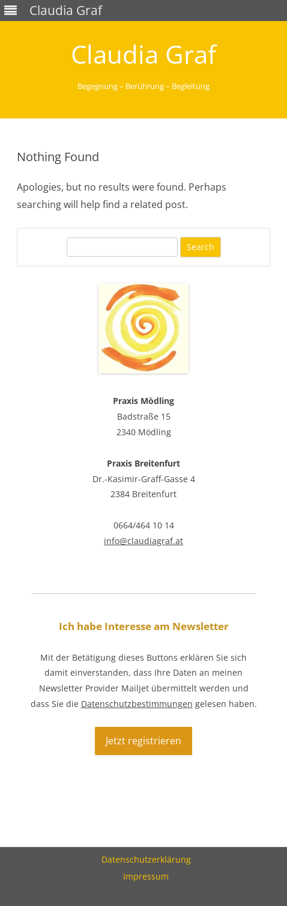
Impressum (146, 876)
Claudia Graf (143, 54)
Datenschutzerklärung (146, 859)
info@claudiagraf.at (143, 540)
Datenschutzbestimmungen (137, 703)
